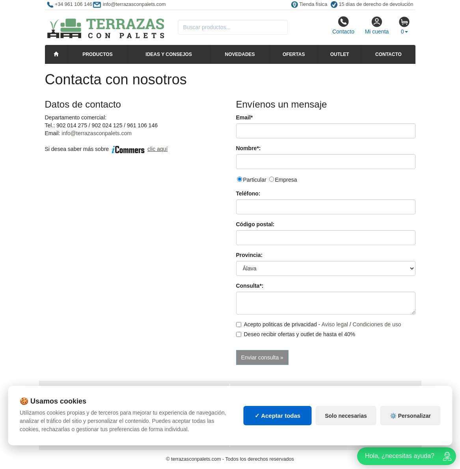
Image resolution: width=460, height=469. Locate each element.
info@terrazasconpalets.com (96, 133)
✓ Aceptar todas (278, 415)
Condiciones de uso (377, 324)
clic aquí (157, 149)
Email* (244, 117)
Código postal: (255, 224)
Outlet (339, 54)
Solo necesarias (346, 416)
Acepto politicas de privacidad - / (318, 324)
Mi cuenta (377, 25)
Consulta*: (250, 286)
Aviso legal (334, 324)
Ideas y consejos (168, 54)
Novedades (240, 54)
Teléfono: (248, 193)
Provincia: (249, 255)
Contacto (343, 25)
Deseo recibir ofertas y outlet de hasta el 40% (296, 334)
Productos (97, 54)
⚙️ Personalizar (410, 416)
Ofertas (294, 54)
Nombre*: (248, 148)
